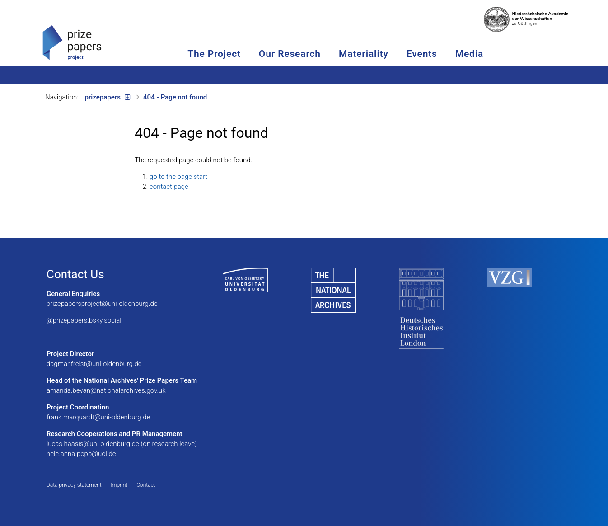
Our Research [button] (315, 53)
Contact (145, 485)
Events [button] (446, 53)
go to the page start (178, 177)
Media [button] (494, 53)
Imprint (119, 485)
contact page (169, 187)
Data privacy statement (74, 485)
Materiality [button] (388, 53)
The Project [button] (239, 53)
